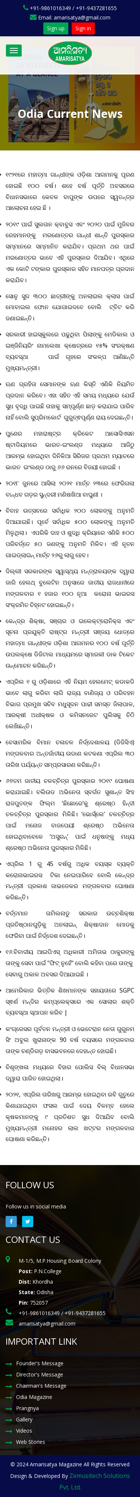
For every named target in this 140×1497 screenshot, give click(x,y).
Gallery (24, 1419)
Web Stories (30, 1441)
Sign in (83, 28)
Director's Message (39, 1374)
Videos (24, 1430)
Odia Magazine (34, 1396)
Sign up (56, 28)
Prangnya (27, 1408)
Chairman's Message (41, 1385)
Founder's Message (39, 1363)
